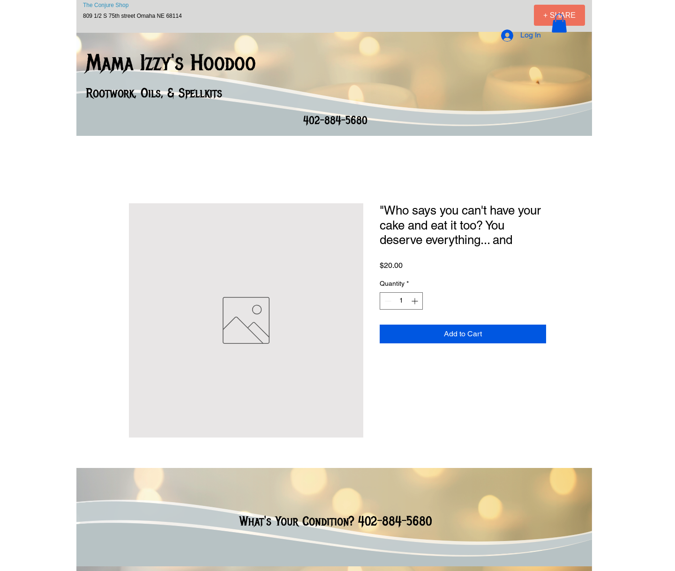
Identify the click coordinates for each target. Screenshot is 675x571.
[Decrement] (387, 301)
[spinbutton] (401, 301)
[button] (559, 23)
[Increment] (415, 301)
